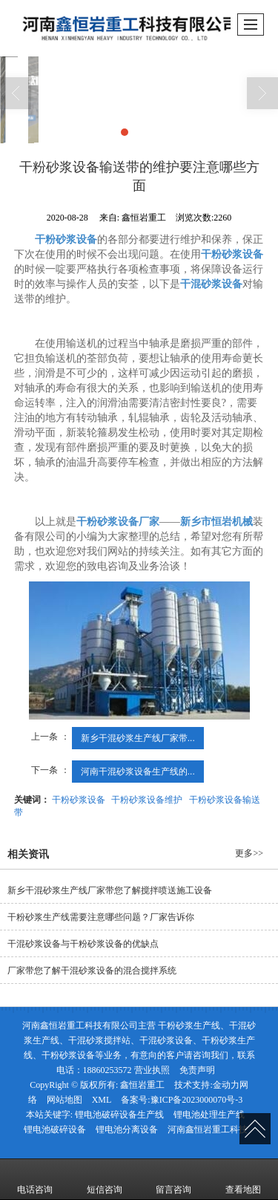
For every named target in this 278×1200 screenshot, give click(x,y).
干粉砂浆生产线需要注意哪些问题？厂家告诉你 (100, 917)
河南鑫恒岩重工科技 (208, 1129)
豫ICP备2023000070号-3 (196, 1100)
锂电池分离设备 (127, 1129)
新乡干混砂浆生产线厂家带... (138, 738)
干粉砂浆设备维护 (146, 800)
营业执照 (152, 1070)
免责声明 (197, 1070)
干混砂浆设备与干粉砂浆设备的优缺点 (83, 944)
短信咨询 (104, 1179)
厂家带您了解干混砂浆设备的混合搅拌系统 (91, 970)
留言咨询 (173, 1179)
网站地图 (64, 1100)
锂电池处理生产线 (209, 1114)
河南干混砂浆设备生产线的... (138, 771)
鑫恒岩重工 (142, 1085)
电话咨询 (35, 1179)
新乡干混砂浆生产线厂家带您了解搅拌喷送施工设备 (109, 890)
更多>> (249, 853)
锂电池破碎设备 (55, 1129)
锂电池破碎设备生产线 (119, 1114)
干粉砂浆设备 (78, 800)
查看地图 (243, 1179)
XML (102, 1100)
